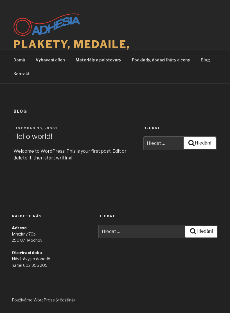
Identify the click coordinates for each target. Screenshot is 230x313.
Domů (19, 59)
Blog (205, 59)
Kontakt (21, 73)
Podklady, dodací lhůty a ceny (161, 59)
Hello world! (32, 136)
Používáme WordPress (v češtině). (44, 300)
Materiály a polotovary (98, 59)
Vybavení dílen (50, 59)
